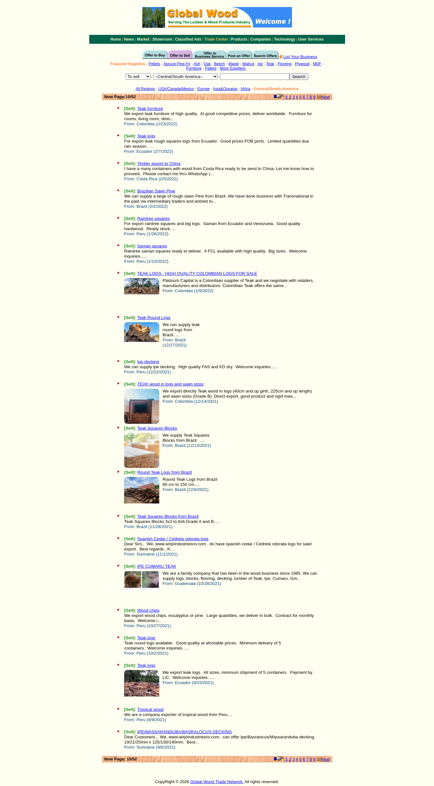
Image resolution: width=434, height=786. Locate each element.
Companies (260, 39)
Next (325, 97)
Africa (245, 89)
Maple (233, 64)
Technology (284, 39)
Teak (270, 64)
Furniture (193, 68)
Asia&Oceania (225, 89)
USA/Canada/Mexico (176, 89)
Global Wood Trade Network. (217, 781)
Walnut (248, 64)
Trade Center (216, 39)
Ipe (260, 64)
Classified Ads (188, 39)
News (129, 39)
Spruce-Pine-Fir (176, 64)
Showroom (162, 39)
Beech (219, 64)
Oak (207, 64)
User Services (310, 39)
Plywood (302, 64)
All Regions (145, 89)
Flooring (284, 64)
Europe (203, 89)
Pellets (154, 64)
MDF (317, 64)
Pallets (211, 68)
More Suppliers (233, 68)
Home (115, 39)
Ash (196, 64)
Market (143, 39)
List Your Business (300, 56)
